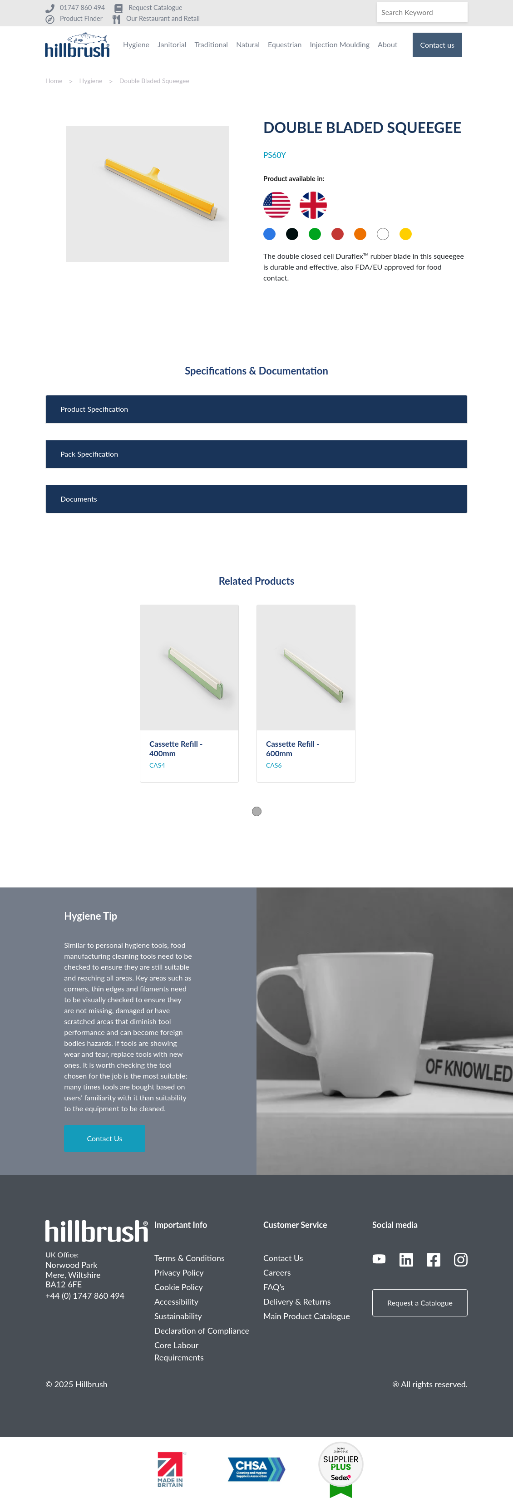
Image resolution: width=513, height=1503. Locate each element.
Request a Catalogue (420, 1302)
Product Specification (94, 408)
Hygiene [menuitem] (136, 44)
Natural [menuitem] (248, 44)
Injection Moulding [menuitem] (340, 44)
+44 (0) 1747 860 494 (84, 1296)
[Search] (422, 12)
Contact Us (104, 1138)
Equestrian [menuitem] (284, 44)
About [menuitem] (388, 44)
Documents (78, 498)
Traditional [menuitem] (211, 44)
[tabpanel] (198, 694)
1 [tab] (257, 811)
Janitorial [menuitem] (172, 44)
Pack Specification (89, 453)
